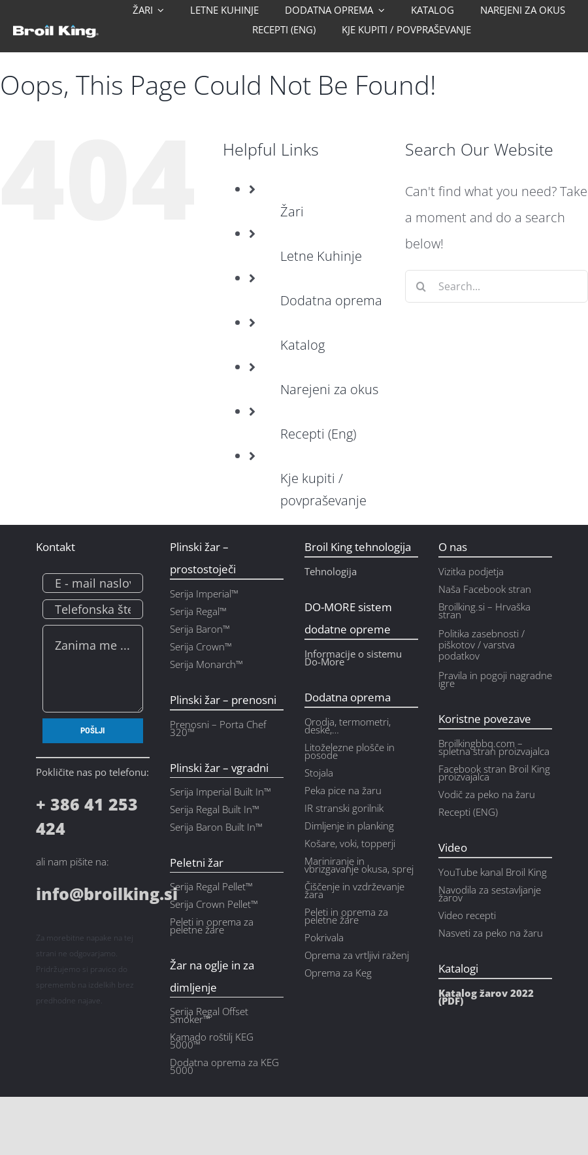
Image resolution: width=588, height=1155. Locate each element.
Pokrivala (324, 937)
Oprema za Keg (338, 972)
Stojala (318, 772)
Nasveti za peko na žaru (490, 932)
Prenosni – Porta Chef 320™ (218, 728)
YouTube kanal (472, 872)
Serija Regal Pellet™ (211, 886)
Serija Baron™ (200, 628)
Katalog (302, 345)
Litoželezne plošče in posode (349, 751)
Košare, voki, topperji (349, 843)
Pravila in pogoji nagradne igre (495, 679)
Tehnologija (330, 571)
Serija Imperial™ (204, 593)
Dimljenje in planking (349, 825)
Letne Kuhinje (321, 256)
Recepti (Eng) (318, 434)
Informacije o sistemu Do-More (353, 657)
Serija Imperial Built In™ (220, 791)
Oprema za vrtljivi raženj (356, 955)
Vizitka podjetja (471, 571)
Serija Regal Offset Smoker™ (209, 1015)
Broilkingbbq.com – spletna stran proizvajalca (493, 747)
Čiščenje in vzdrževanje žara (354, 890)
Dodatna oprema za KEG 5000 (224, 1066)
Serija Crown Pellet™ (214, 904)
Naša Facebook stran (484, 588)
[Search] (421, 286)
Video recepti (467, 915)
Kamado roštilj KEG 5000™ (211, 1040)
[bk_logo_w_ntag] (56, 31)
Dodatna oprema (331, 300)
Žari (292, 211)
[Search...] (496, 286)
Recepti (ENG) (468, 811)
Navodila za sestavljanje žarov (489, 893)
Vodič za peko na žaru (486, 794)
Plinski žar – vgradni (219, 767)
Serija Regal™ (198, 611)
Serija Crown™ (201, 646)
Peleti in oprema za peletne (211, 925)
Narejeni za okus (329, 389)
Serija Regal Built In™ (214, 809)
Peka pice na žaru (343, 790)
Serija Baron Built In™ (216, 826)
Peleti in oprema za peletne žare (346, 915)
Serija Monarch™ (206, 664)
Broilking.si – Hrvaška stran (484, 610)
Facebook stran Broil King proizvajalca (494, 772)
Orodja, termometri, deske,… (347, 725)
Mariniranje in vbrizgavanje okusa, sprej (359, 864)
